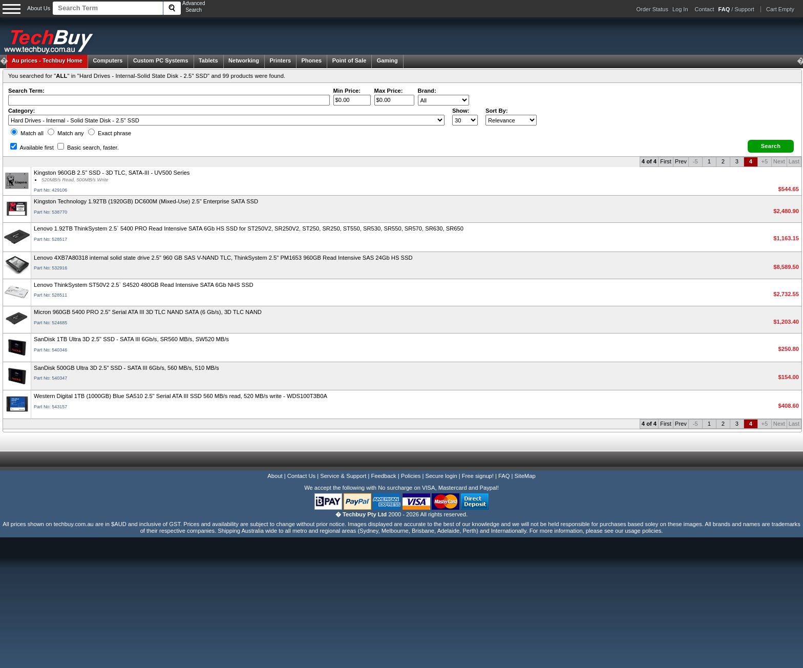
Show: (461, 111)
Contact (704, 9)
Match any (66, 133)
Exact (109, 133)
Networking (243, 60)
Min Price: (347, 91)
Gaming (387, 60)
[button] (771, 146)
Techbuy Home (47, 60)
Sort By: (496, 111)
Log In (680, 9)
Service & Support (343, 476)
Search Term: (26, 91)
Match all (27, 133)
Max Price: (388, 91)
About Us (38, 8)
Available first (32, 147)
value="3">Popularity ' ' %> (511, 120)
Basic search (88, 147)
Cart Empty (780, 9)
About (274, 476)
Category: (21, 111)
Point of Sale (349, 60)
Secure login (441, 476)
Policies (411, 476)
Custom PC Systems (160, 60)
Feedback (383, 476)
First (665, 161)
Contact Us (301, 476)
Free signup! (478, 476)
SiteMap (525, 476)
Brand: (427, 91)
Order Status (652, 9)
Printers (280, 60)
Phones (312, 60)
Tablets (208, 60)
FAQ (504, 476)
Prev (681, 161)
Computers (107, 60)
